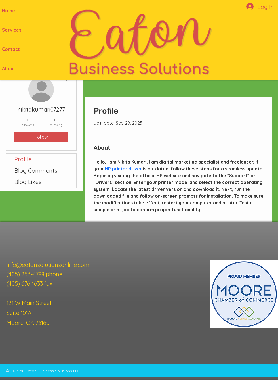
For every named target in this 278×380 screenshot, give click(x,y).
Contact (11, 49)
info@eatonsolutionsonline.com (48, 264)
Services (11, 30)
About (8, 68)
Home (8, 10)
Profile (22, 159)
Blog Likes (27, 181)
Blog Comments (35, 170)
